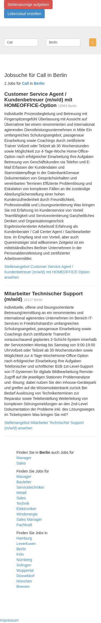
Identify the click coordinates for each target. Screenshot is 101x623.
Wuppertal (25, 570)
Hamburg (24, 538)
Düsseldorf (25, 576)
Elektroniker (26, 509)
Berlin (21, 549)
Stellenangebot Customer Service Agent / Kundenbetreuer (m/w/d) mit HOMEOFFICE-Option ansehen (47, 271)
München (24, 581)
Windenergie (27, 514)
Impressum (9, 620)
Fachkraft (24, 525)
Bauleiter (23, 482)
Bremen (23, 586)
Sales (21, 463)
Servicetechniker (30, 487)
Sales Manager (29, 519)
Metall (21, 493)
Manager (23, 458)
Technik (22, 503)
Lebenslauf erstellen (24, 14)
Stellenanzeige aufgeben (28, 4)
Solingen (23, 565)
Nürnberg (24, 560)
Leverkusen (26, 543)
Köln (20, 554)
